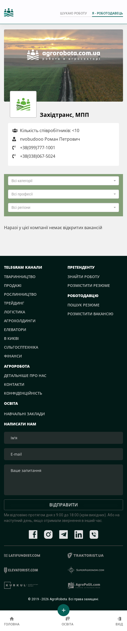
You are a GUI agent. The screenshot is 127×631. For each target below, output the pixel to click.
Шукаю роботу (73, 13)
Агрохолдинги (19, 320)
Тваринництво (19, 276)
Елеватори (15, 329)
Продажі (12, 285)
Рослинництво (20, 294)
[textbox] (61, 180)
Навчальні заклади (24, 413)
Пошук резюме (84, 304)
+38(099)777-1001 (37, 148)
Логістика (14, 311)
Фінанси (13, 356)
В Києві (11, 338)
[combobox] (63, 180)
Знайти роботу (84, 276)
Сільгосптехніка (21, 347)
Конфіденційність (23, 393)
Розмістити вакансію (90, 313)
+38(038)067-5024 (37, 156)
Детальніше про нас (25, 375)
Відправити (63, 505)
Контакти (14, 384)
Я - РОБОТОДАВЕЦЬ (107, 13)
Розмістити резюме (89, 285)
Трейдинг (14, 303)
